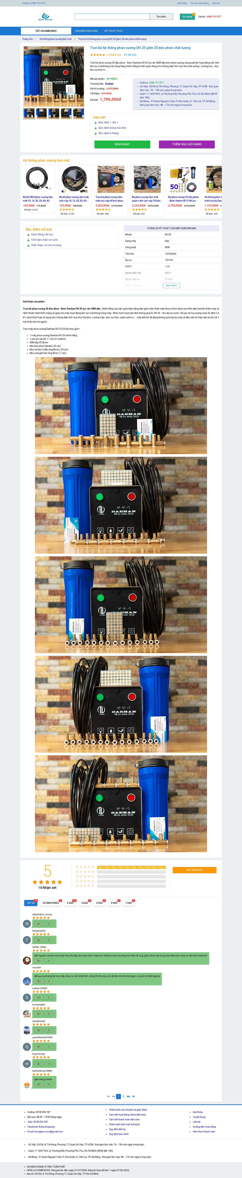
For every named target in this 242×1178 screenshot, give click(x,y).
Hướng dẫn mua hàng (204, 1126)
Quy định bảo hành (119, 1134)
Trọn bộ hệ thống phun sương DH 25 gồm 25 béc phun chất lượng (112, 39)
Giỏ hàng (187, 16)
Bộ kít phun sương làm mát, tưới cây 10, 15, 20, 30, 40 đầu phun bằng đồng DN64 (110, 199)
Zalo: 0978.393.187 (38, 1122)
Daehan (109, 83)
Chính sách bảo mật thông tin (124, 1124)
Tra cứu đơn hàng (199, 3)
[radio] (35, 882)
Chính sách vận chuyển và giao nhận (128, 1109)
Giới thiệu (182, 3)
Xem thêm (171, 285)
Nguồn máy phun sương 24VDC (36, 199)
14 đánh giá (114, 54)
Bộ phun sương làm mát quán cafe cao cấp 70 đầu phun (182, 199)
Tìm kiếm (161, 16)
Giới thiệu (198, 1112)
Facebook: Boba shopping (41, 1126)
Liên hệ (215, 3)
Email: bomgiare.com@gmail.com (45, 1131)
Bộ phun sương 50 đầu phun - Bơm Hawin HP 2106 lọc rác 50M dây (220, 199)
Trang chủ (29, 39)
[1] (108, 1096)
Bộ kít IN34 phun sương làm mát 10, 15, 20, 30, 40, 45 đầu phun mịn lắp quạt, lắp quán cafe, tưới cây (74, 199)
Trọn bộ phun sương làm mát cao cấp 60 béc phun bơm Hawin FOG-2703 (145, 199)
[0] (113, 1096)
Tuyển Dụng (199, 1117)
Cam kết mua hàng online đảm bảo (127, 1114)
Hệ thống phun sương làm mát (56, 39)
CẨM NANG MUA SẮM (86, 31)
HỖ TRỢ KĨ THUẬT (113, 31)
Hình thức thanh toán (204, 1131)
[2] (123, 1096)
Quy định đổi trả (117, 1129)
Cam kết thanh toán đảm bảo (124, 1119)
